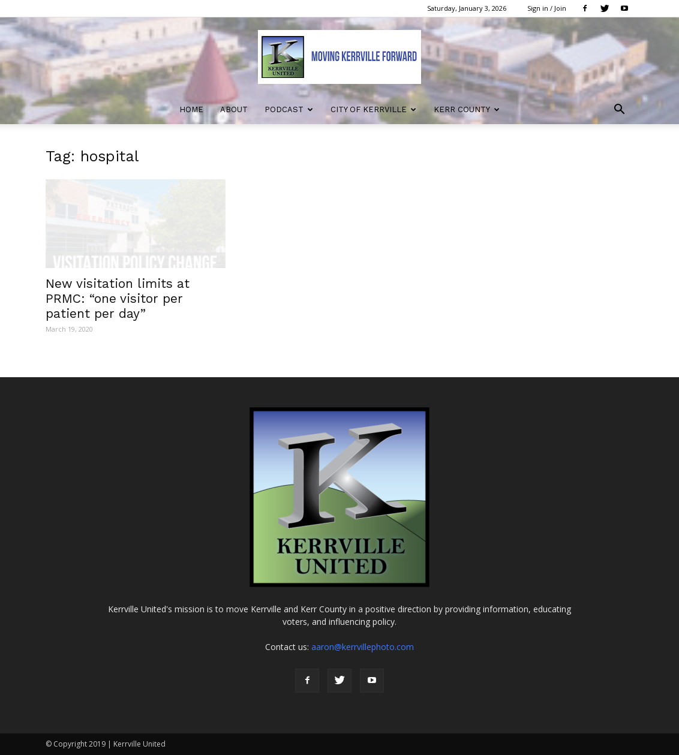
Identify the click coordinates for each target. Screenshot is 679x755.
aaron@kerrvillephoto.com (362, 646)
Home (191, 109)
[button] (619, 110)
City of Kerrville (373, 109)
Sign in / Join (546, 8)
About (234, 109)
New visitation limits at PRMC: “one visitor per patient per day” (118, 298)
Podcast (289, 109)
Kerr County (467, 109)
